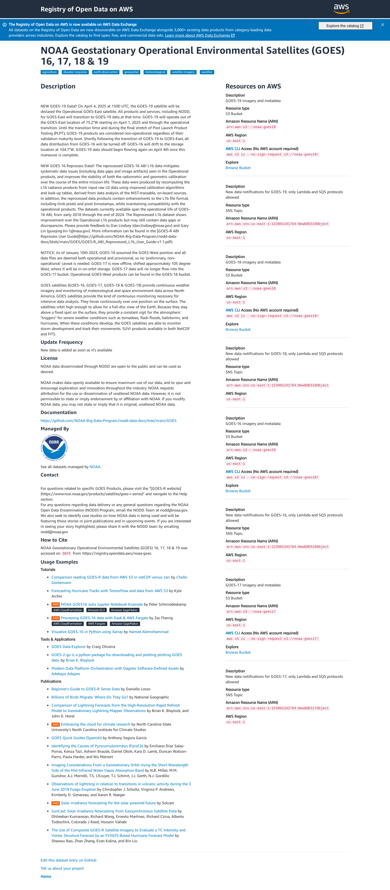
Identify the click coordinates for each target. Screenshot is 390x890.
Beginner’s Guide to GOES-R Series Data (85, 688)
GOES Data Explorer (68, 646)
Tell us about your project (62, 868)
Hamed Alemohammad (148, 631)
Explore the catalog (345, 25)
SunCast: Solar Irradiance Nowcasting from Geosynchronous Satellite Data (114, 811)
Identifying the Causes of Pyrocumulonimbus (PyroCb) (97, 745)
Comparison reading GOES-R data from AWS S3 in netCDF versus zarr (110, 577)
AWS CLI (233, 148)
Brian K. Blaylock (80, 660)
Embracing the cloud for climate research (95, 724)
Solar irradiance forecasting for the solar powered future (108, 802)
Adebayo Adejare (65, 673)
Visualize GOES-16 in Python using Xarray (87, 631)
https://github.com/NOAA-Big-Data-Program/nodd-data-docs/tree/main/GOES (109, 420)
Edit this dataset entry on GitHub (68, 860)
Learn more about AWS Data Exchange (200, 35)
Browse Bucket (238, 167)
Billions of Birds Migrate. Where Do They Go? (89, 697)
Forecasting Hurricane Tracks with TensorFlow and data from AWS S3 (109, 590)
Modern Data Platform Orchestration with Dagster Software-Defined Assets (115, 668)
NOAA (95, 466)
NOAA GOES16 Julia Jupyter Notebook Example (102, 604)
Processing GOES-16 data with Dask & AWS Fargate (104, 617)
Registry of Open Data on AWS (87, 9)
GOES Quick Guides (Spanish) (76, 737)
